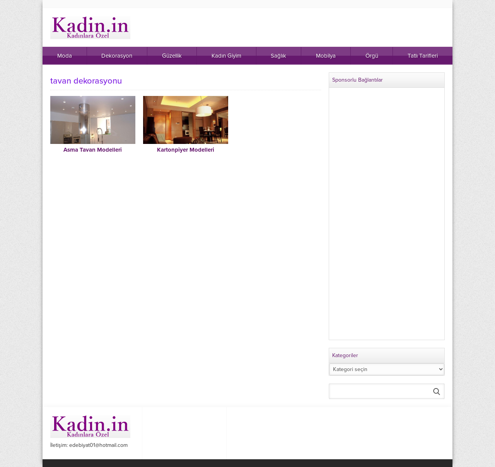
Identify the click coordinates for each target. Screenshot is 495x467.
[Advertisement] (386, 217)
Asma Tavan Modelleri (92, 149)
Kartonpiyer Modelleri (185, 149)
